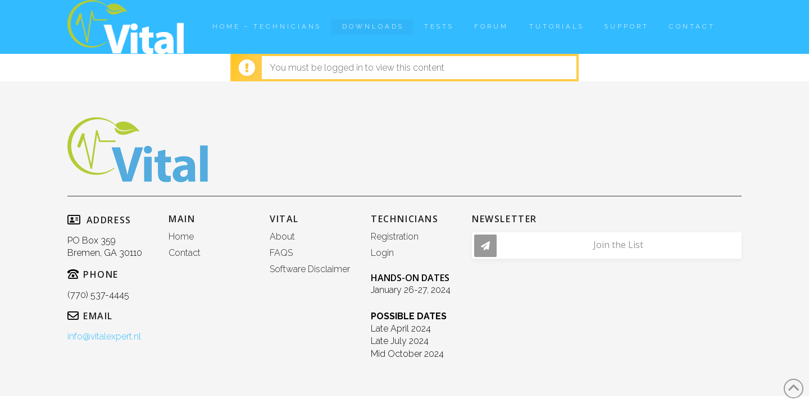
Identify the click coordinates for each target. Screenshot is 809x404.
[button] (607, 245)
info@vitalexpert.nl (104, 336)
